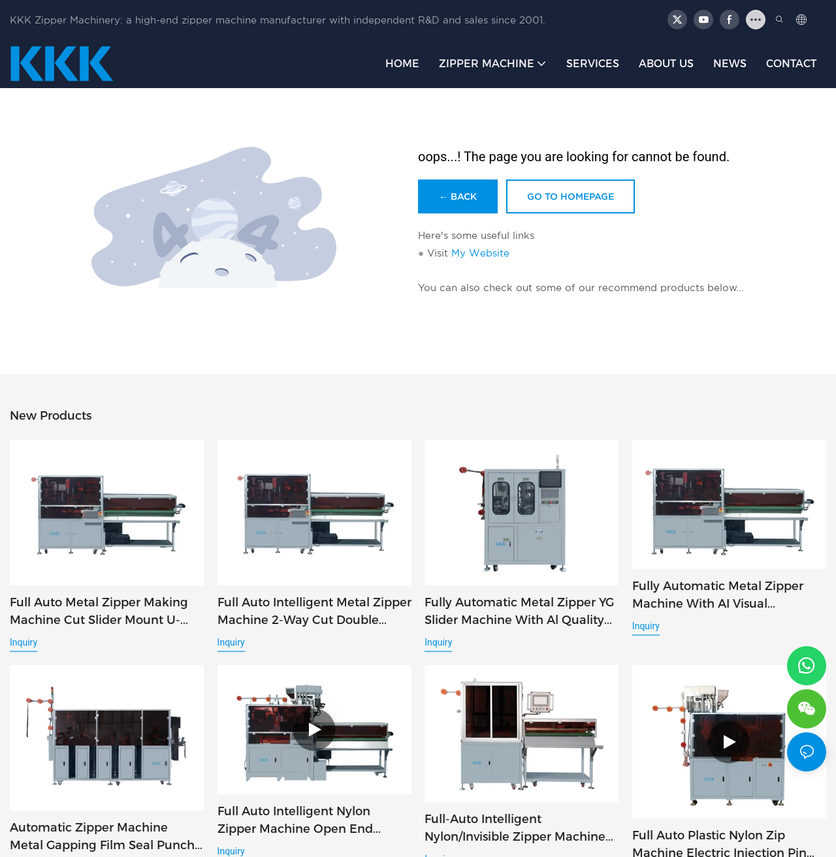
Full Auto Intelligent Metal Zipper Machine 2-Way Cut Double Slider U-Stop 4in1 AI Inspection (314, 612)
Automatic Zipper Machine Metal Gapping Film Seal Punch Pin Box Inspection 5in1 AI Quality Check (102, 839)
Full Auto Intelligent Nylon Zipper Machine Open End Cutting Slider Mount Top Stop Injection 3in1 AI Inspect (305, 822)
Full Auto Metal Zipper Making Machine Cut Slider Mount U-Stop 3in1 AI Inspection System (100, 612)
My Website (480, 252)
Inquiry (23, 642)
